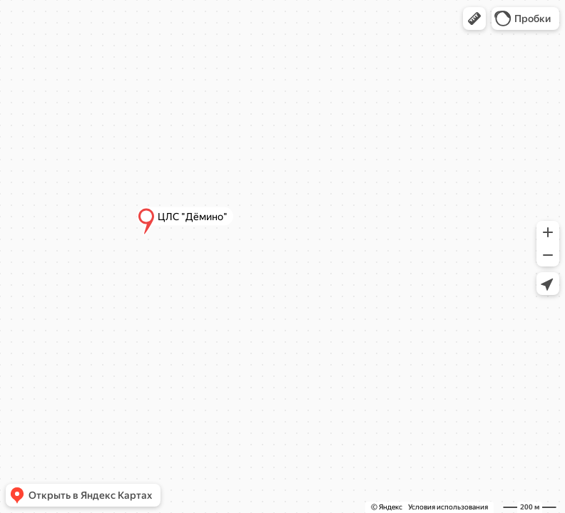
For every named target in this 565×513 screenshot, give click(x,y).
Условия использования (448, 507)
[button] (474, 18)
